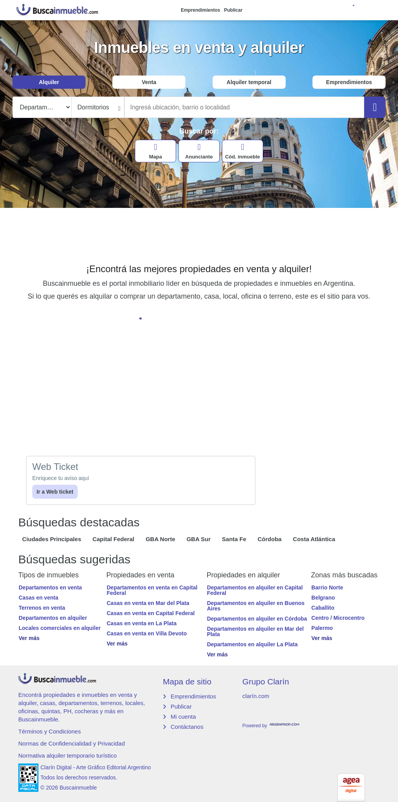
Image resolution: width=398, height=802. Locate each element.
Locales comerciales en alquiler (60, 628)
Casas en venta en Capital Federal (151, 613)
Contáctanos (187, 726)
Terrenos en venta (42, 607)
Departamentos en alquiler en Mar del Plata (255, 631)
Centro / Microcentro (338, 618)
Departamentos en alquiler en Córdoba (257, 618)
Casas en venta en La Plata (142, 623)
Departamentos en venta (50, 587)
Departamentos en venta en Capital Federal (152, 590)
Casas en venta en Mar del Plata (148, 603)
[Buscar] (375, 107)
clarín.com (256, 696)
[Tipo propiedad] (42, 107)
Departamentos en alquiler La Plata (252, 644)
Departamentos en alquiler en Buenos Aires (255, 605)
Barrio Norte (327, 587)
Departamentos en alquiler (53, 618)
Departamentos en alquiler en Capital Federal (255, 590)
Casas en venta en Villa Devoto (147, 633)
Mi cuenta (183, 716)
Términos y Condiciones (49, 731)
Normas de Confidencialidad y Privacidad (71, 743)
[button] (62, 638)
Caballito (322, 607)
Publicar (233, 10)
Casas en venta (38, 597)
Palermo (322, 628)
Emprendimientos (200, 10)
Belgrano (323, 597)
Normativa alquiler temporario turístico (67, 755)
